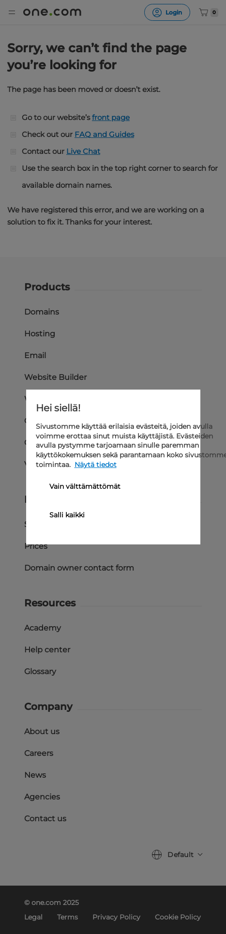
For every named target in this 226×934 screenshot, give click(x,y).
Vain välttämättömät (85, 486)
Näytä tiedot (96, 464)
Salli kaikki (67, 515)
